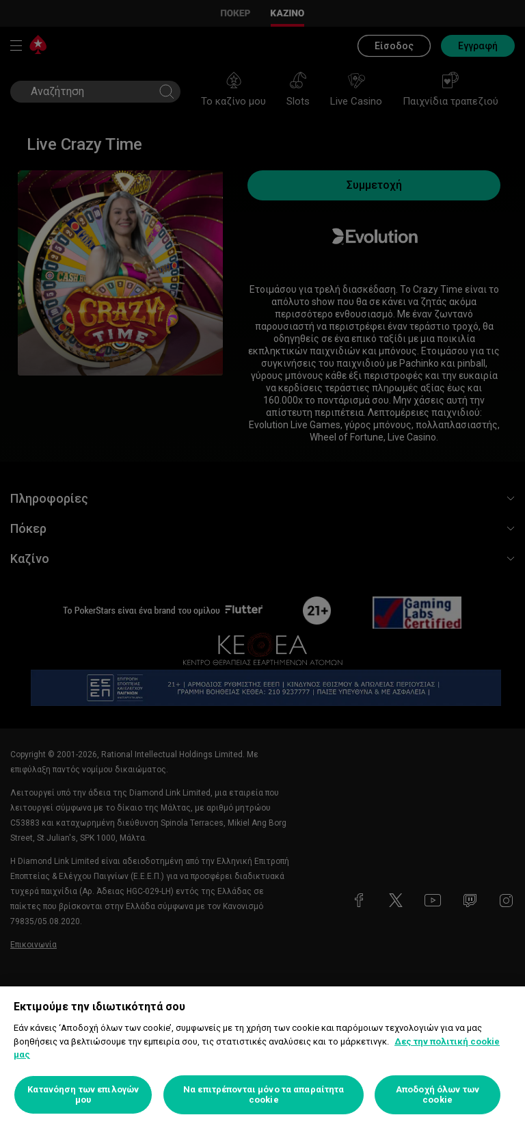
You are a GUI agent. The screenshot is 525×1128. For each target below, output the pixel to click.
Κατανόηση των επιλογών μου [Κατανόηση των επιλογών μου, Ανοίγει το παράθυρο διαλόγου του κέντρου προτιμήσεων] (83, 1094)
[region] (262, 1057)
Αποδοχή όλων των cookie (437, 1094)
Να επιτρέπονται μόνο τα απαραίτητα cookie (263, 1094)
